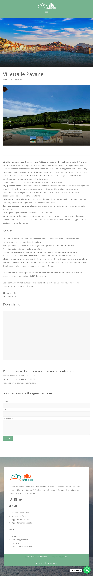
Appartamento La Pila (21, 519)
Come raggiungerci (20, 540)
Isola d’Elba (17, 536)
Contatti (15, 543)
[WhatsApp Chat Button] (87, 570)
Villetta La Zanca (19, 516)
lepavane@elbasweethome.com (19, 382)
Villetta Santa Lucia (20, 513)
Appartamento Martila (21, 523)
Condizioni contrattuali (22, 546)
